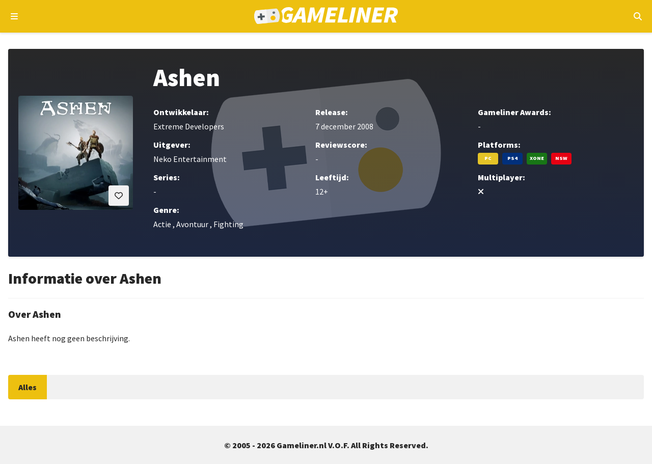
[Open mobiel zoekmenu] (637, 16)
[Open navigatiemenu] (14, 16)
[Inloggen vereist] (118, 195)
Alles (27, 387)
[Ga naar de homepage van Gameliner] (326, 17)
